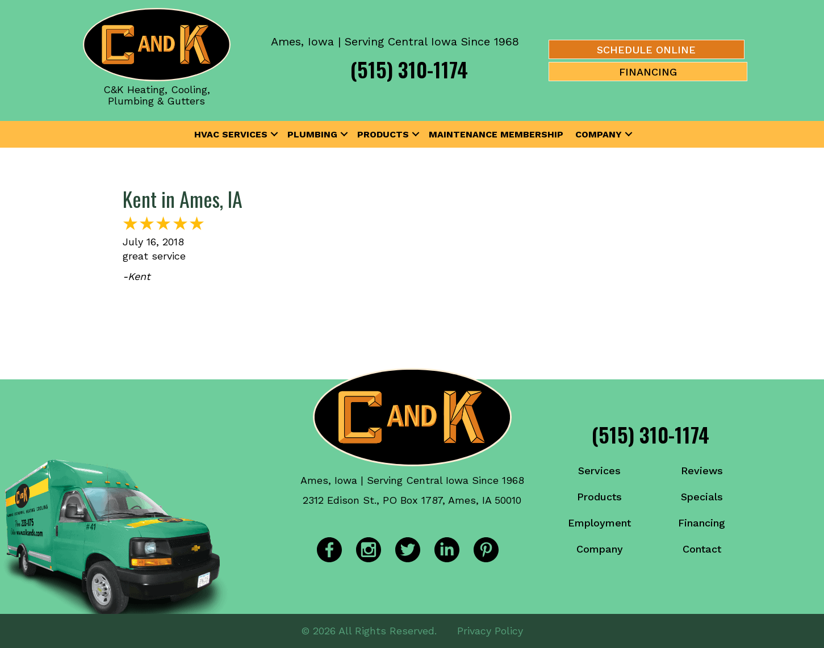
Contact (702, 549)
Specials (702, 497)
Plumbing (312, 134)
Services (599, 470)
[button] (274, 134)
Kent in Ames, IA (182, 198)
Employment (599, 523)
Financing (701, 523)
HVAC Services (230, 134)
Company (598, 134)
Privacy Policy (490, 631)
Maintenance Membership (496, 134)
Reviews (702, 470)
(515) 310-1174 (409, 69)
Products (383, 134)
